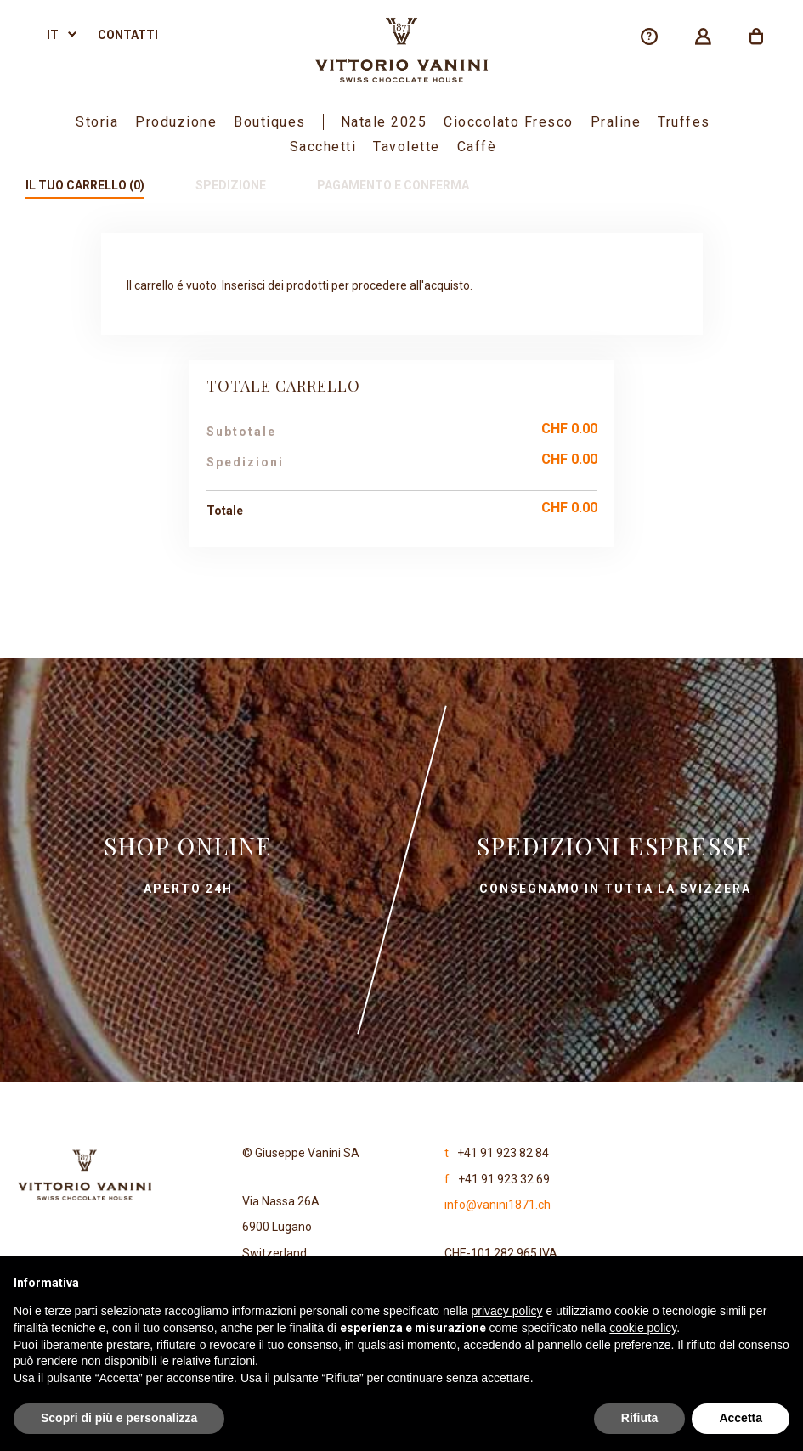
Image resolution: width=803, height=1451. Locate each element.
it (53, 35)
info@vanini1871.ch (497, 1204)
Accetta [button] (740, 1418)
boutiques (270, 122)
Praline (616, 122)
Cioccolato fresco (509, 122)
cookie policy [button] (642, 1328)
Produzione (176, 122)
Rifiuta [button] (640, 1418)
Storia (97, 122)
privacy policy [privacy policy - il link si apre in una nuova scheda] (507, 1311)
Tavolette (406, 146)
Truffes (684, 122)
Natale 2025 (384, 122)
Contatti (128, 35)
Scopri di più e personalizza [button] (119, 1418)
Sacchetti (323, 146)
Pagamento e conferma (393, 185)
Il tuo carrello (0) (84, 185)
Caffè (477, 146)
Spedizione (230, 185)
